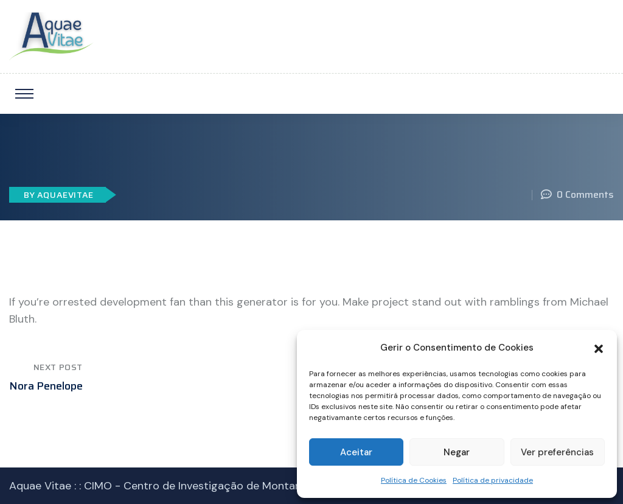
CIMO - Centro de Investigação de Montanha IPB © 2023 (228, 485)
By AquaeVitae (59, 194)
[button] (599, 347)
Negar (457, 452)
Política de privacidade (493, 480)
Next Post (58, 367)
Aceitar (356, 452)
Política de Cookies (414, 480)
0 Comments (577, 194)
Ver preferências (557, 452)
